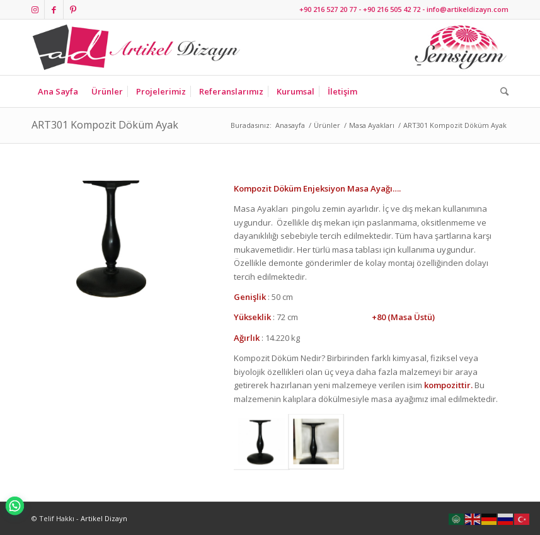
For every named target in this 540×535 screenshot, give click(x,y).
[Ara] (501, 91)
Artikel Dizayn (104, 518)
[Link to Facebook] (54, 9)
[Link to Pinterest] (73, 9)
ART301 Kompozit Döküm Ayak (105, 125)
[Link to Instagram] (35, 9)
